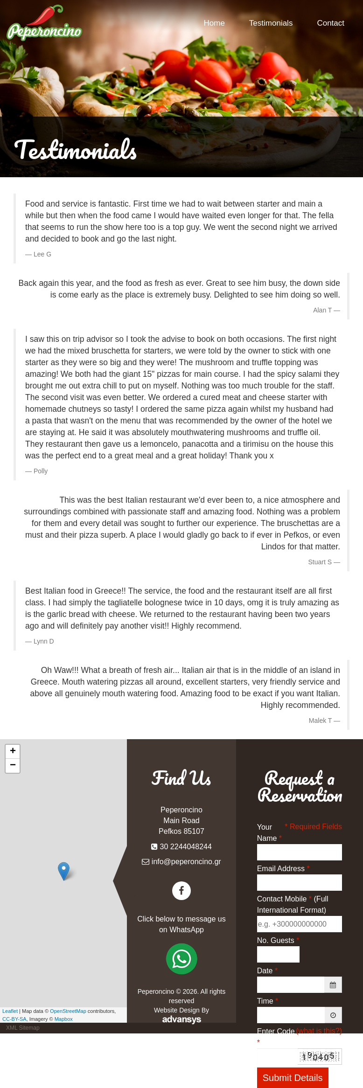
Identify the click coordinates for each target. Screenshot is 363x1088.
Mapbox (64, 1019)
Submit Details (293, 1078)
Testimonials (271, 23)
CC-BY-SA (14, 1019)
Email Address (283, 869)
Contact (330, 23)
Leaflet (10, 1011)
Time (268, 1001)
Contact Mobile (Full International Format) (292, 904)
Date (267, 971)
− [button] (13, 766)
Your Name (269, 832)
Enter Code (276, 1036)
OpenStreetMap (68, 1011)
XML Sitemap (23, 1028)
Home (214, 23)
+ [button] (13, 752)
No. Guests (278, 940)
